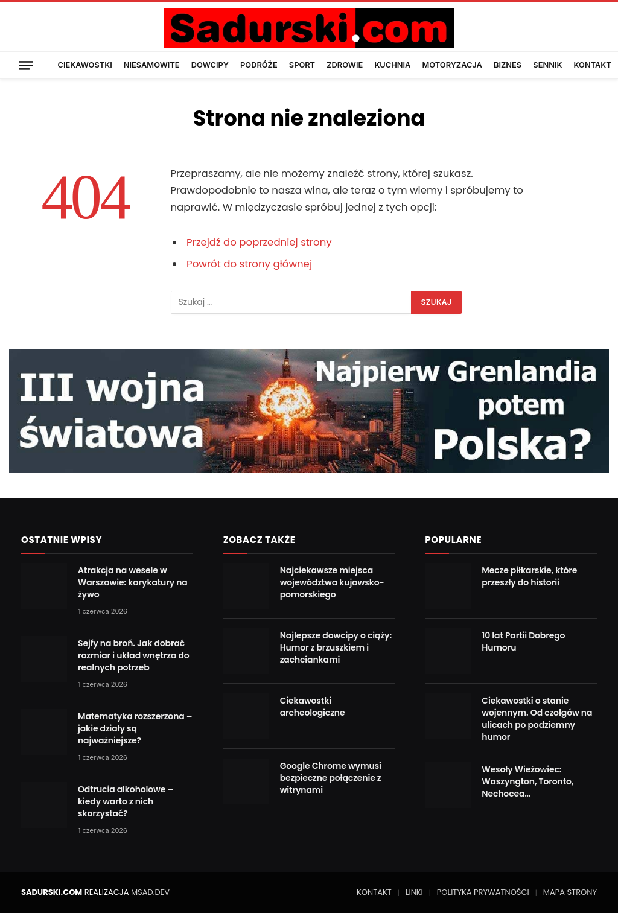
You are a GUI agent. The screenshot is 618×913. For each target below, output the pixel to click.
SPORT (302, 64)
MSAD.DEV (150, 892)
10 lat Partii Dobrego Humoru (523, 641)
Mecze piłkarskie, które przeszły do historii (529, 576)
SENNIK (547, 64)
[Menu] (26, 65)
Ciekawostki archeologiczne (312, 707)
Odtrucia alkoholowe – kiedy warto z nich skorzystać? (125, 801)
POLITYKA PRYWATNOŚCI (483, 892)
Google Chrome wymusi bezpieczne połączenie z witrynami (330, 778)
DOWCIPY (210, 64)
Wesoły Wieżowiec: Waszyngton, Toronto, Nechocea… (527, 781)
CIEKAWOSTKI (85, 64)
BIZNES (507, 64)
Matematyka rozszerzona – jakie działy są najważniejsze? (135, 728)
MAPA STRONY (570, 892)
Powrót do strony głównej (249, 264)
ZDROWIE (345, 64)
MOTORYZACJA (452, 64)
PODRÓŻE (259, 64)
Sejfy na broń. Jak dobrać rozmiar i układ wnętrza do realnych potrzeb (134, 655)
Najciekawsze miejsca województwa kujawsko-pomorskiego (332, 582)
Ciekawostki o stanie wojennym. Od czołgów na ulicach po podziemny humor (537, 719)
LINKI (414, 892)
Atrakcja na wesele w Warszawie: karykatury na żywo (133, 582)
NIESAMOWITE (152, 64)
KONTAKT (592, 64)
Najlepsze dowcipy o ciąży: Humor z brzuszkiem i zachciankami (336, 647)
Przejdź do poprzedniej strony (259, 242)
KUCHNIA (392, 64)
